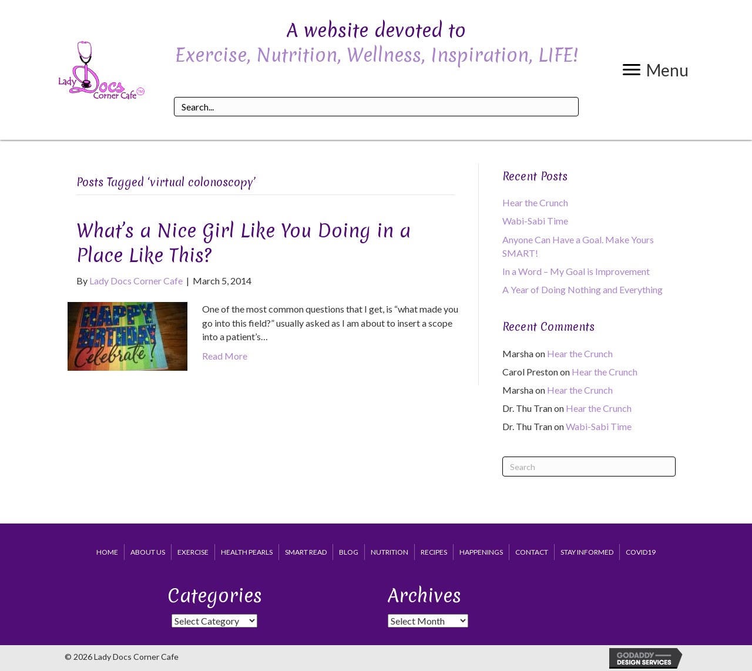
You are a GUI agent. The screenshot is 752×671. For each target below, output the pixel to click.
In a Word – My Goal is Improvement (576, 271)
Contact (531, 552)
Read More (224, 355)
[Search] (589, 467)
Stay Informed (586, 552)
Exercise (193, 552)
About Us (147, 552)
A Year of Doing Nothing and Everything (582, 289)
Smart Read (306, 552)
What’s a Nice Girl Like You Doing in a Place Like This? (243, 243)
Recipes (434, 552)
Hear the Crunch (535, 202)
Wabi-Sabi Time (535, 220)
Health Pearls (247, 552)
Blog (348, 552)
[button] (655, 70)
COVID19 (641, 552)
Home (107, 552)
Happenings (481, 552)
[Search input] (376, 106)
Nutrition (389, 552)
